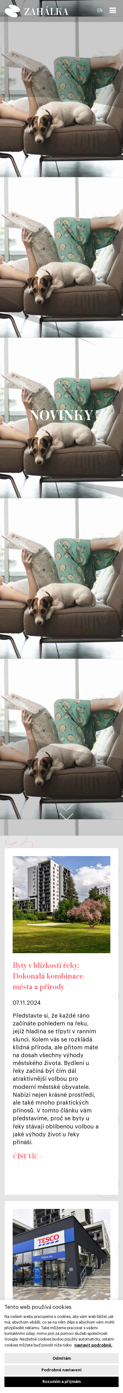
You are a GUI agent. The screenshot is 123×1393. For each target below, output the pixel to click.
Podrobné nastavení (61, 1370)
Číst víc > (27, 1157)
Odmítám (61, 1358)
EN (99, 10)
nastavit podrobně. (93, 1345)
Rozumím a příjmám (61, 1382)
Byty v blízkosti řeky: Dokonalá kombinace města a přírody (48, 976)
